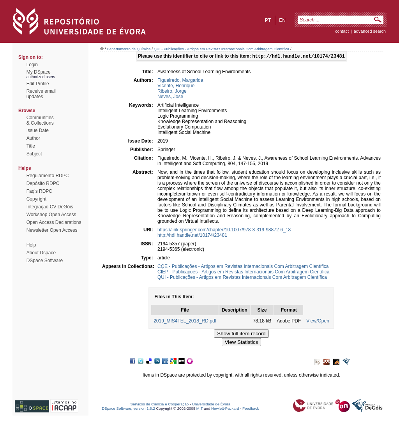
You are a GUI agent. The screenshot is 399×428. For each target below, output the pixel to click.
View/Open (317, 321)
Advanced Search (370, 31)
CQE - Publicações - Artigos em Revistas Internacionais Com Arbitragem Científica (243, 267)
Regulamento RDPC (47, 175)
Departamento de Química (129, 49)
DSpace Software (44, 260)
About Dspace (41, 252)
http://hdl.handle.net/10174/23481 (192, 236)
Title (30, 146)
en (282, 20)
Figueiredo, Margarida (180, 81)
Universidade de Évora (211, 405)
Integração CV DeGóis (49, 207)
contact (342, 31)
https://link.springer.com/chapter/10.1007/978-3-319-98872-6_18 (224, 230)
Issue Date (37, 130)
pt (268, 20)
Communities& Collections (40, 120)
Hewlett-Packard (225, 409)
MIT (199, 409)
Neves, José (170, 97)
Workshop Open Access (51, 214)
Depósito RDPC (43, 183)
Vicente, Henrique (175, 86)
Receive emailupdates (41, 93)
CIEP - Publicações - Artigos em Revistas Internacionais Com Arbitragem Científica (243, 272)
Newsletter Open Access (52, 230)
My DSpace (38, 72)
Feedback (250, 409)
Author (33, 138)
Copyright (36, 199)
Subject (34, 154)
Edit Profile (37, 83)
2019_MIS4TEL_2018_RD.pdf (185, 321)
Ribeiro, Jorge (172, 92)
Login (32, 64)
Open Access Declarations (53, 222)
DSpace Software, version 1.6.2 (128, 409)
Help (31, 245)
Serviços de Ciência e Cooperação (160, 405)
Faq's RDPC (39, 191)
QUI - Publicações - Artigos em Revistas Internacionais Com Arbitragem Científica (222, 49)
